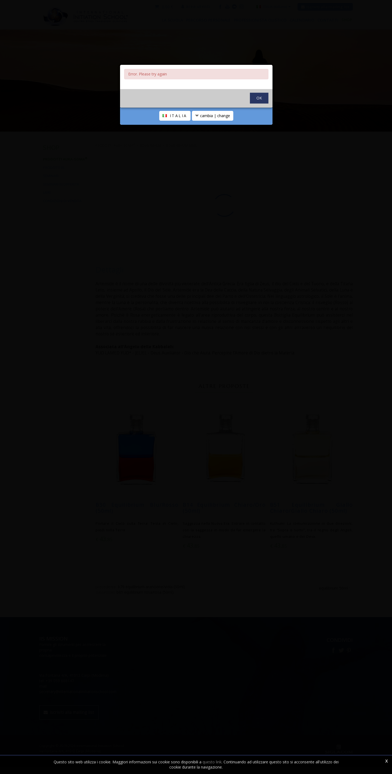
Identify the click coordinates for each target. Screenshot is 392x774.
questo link (212, 761)
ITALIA (175, 128)
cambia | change (212, 128)
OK (259, 110)
